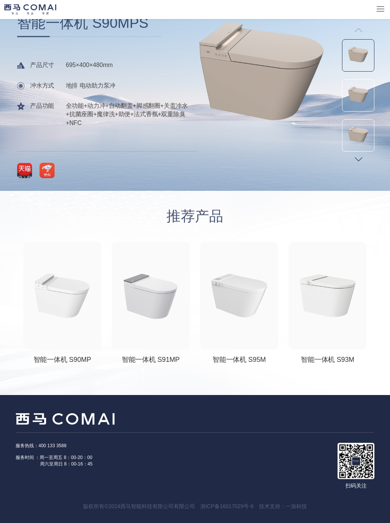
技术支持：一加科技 (283, 506)
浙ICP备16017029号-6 (227, 506)
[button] (358, 159)
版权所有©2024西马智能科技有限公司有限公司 (139, 506)
